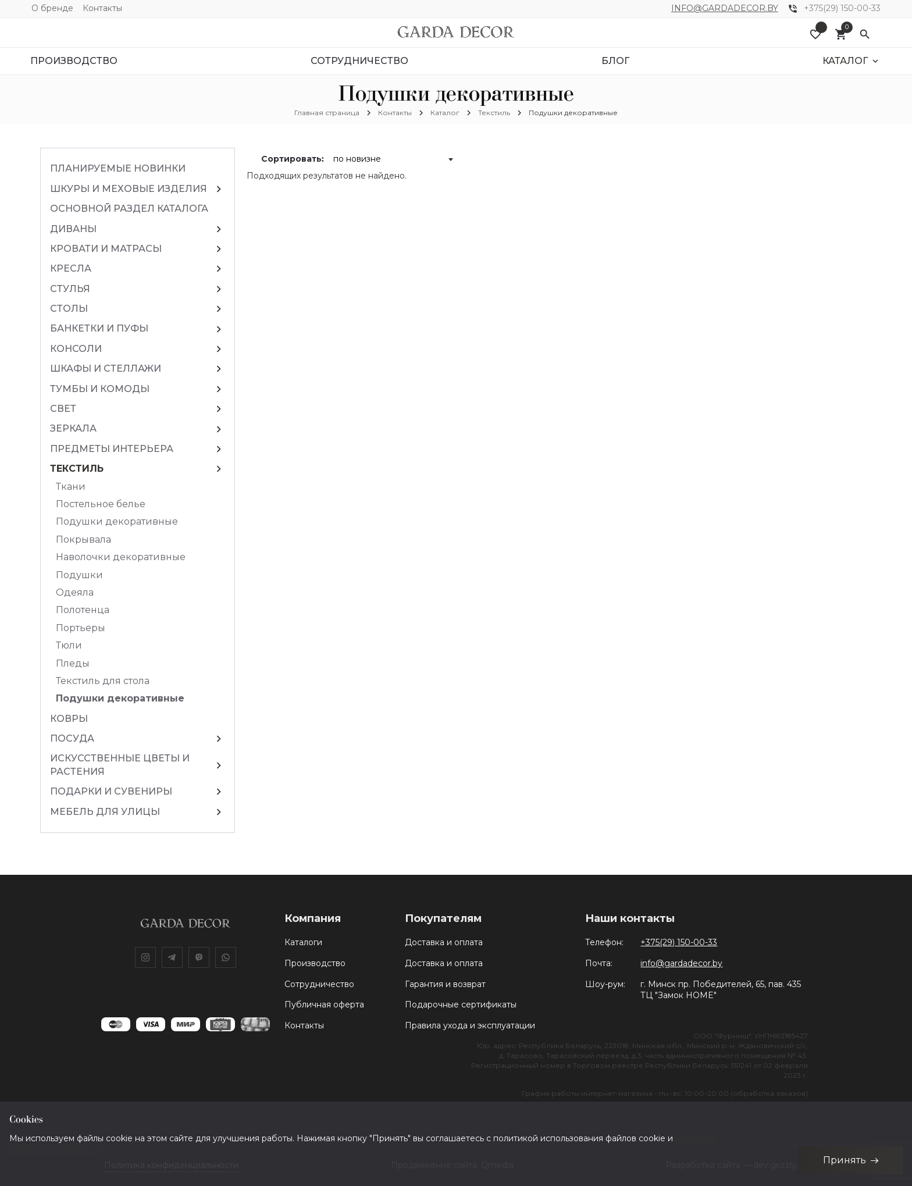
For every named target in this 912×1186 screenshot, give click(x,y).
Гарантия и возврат (445, 984)
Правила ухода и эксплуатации (470, 1025)
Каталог (444, 112)
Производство (314, 963)
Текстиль (494, 112)
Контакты (102, 8)
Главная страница (326, 112)
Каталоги (303, 942)
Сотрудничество (319, 984)
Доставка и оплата (444, 942)
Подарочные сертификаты (460, 1004)
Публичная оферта (324, 1004)
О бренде (52, 8)
